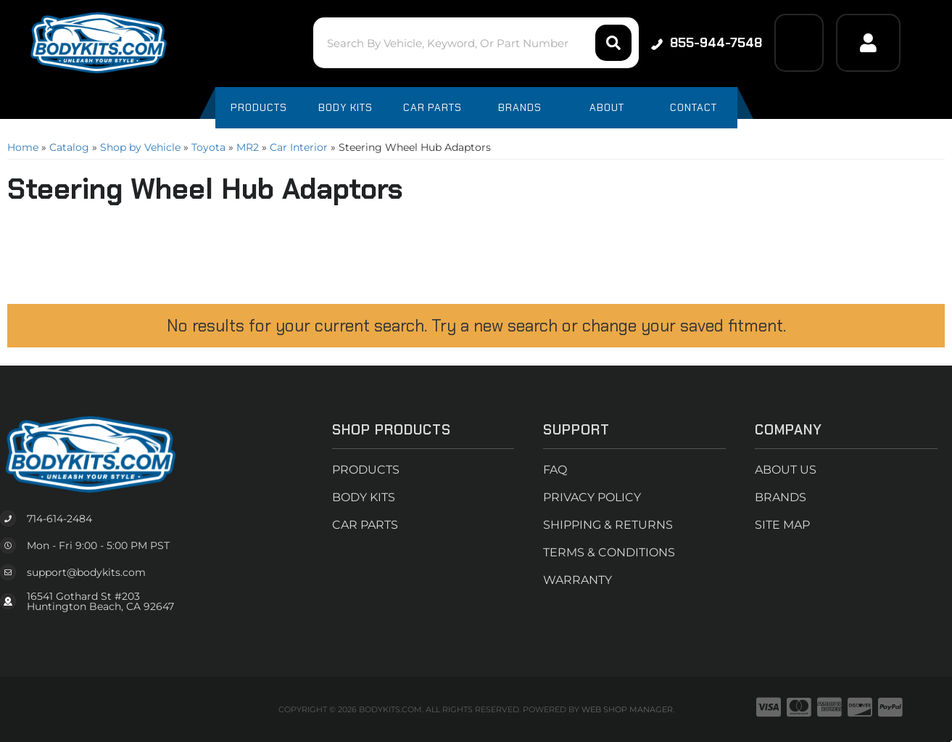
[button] (476, 42)
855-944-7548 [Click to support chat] (706, 42)
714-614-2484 (59, 518)
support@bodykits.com (86, 572)
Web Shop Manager (627, 709)
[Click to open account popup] (868, 43)
